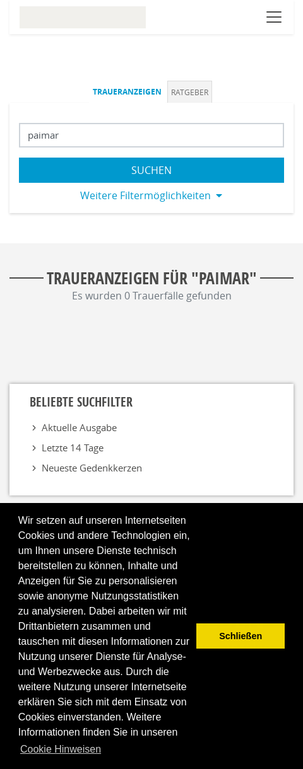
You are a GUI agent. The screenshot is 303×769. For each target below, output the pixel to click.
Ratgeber (189, 92)
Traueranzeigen (127, 91)
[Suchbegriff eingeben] (151, 135)
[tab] (128, 92)
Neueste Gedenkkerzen (92, 467)
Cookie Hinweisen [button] (60, 749)
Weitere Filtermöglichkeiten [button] (145, 195)
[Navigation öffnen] (273, 17)
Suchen (151, 170)
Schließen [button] (240, 636)
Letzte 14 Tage (73, 447)
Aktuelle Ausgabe (79, 427)
